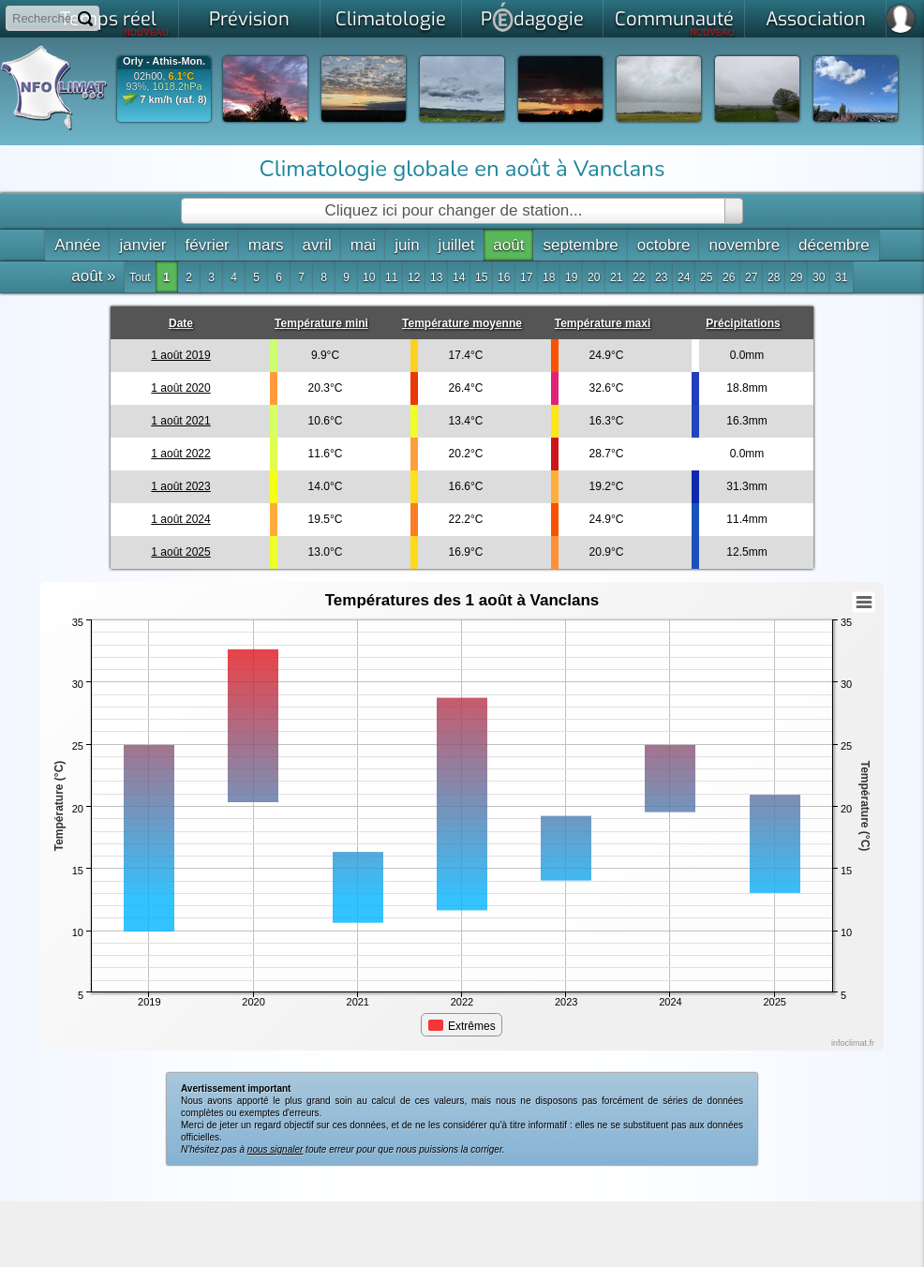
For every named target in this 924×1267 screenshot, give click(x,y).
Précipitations (743, 323)
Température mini (321, 323)
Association (816, 19)
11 (391, 277)
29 (796, 277)
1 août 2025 (180, 552)
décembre (834, 245)
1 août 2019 (180, 355)
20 (594, 277)
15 (481, 277)
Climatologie (390, 19)
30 (818, 277)
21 (616, 277)
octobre (664, 245)
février (208, 245)
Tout (140, 277)
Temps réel (115, 22)
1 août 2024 (180, 519)
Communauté (675, 22)
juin (407, 245)
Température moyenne (462, 323)
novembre (744, 245)
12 (414, 277)
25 (706, 277)
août (508, 245)
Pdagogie (532, 17)
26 (729, 277)
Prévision (249, 19)
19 (571, 277)
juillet (457, 245)
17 (526, 277)
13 (436, 277)
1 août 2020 (180, 388)
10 (369, 277)
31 (841, 277)
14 (459, 277)
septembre (580, 245)
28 (774, 277)
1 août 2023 (180, 486)
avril (317, 245)
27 (751, 277)
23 (661, 277)
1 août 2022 (180, 453)
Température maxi (603, 323)
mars (266, 245)
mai (363, 245)
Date (181, 323)
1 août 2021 (180, 420)
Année (77, 245)
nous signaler (275, 1149)
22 (639, 277)
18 (549, 277)
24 (684, 277)
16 (504, 277)
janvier (142, 245)
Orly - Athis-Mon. (164, 61)
